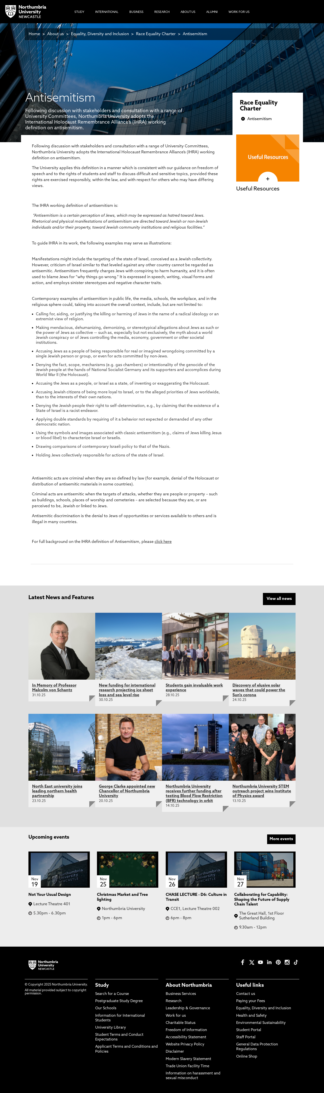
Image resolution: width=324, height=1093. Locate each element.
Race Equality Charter (156, 34)
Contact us (245, 994)
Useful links (250, 985)
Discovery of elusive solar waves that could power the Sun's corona (258, 690)
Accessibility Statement (186, 1037)
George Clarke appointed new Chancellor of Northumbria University (127, 791)
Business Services (181, 994)
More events (281, 839)
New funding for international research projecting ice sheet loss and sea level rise (127, 690)
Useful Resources (257, 189)
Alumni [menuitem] (212, 12)
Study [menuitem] (79, 12)
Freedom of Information (186, 1030)
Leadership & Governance (188, 1008)
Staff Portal (245, 1037)
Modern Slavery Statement (188, 1059)
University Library (110, 1027)
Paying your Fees (250, 1001)
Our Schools (105, 1008)
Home (34, 34)
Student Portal (248, 1030)
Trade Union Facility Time (187, 1066)
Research (174, 1001)
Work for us (176, 1015)
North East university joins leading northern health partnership (57, 791)
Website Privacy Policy (185, 1044)
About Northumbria (189, 985)
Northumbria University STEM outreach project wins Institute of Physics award (261, 791)
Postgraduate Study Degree (119, 1001)
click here (163, 542)
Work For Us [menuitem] (239, 12)
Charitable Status (180, 1023)
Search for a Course (112, 994)
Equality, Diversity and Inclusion (100, 34)
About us (55, 34)
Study (102, 985)
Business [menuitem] (136, 12)
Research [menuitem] (162, 12)
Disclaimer (175, 1052)
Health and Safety (251, 1015)
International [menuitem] (106, 12)
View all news (279, 599)
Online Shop (246, 1056)
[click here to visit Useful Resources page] (267, 179)
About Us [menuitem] (188, 12)
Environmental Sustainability (261, 1023)
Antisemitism (195, 34)
